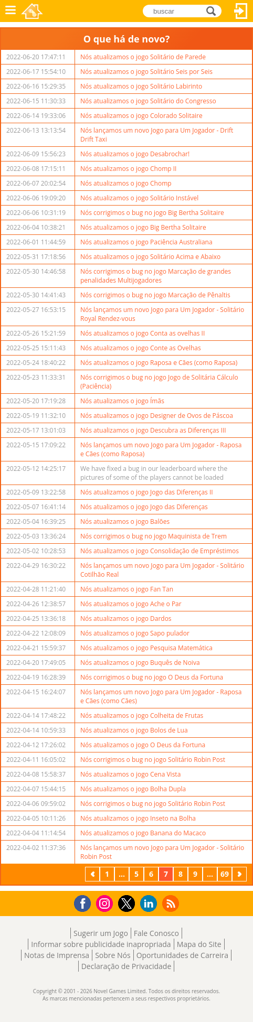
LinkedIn (150, 903)
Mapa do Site (199, 944)
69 (224, 874)
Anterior (93, 874)
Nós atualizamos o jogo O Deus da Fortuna (142, 744)
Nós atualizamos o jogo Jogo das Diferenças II (146, 492)
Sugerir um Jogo (100, 933)
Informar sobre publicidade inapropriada (101, 944)
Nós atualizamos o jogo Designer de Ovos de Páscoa (156, 415)
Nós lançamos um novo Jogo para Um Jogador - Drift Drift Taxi (156, 135)
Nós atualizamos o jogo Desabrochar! (134, 153)
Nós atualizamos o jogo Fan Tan (126, 589)
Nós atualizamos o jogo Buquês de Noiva (140, 662)
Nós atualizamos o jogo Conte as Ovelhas (140, 347)
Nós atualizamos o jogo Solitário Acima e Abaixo (150, 256)
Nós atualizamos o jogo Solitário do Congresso (148, 100)
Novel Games (32, 11)
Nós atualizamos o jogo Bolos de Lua (134, 730)
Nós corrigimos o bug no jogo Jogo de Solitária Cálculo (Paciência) (159, 382)
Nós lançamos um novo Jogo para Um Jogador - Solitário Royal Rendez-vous (162, 314)
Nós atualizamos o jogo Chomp (126, 183)
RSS (171, 903)
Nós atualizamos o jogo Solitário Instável (139, 197)
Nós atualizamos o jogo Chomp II (128, 168)
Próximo (240, 874)
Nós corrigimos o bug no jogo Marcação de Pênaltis (155, 295)
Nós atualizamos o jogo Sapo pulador (134, 633)
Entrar (241, 11)
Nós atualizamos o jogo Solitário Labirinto (141, 86)
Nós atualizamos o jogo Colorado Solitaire (141, 115)
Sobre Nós (113, 955)
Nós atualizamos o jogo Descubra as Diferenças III (153, 430)
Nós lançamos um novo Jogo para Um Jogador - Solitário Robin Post (162, 852)
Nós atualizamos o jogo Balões (125, 521)
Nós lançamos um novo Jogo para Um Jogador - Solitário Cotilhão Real (162, 570)
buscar (214, 10)
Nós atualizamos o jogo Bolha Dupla (133, 788)
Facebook (85, 902)
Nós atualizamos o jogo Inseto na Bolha (138, 818)
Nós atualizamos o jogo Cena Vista (130, 774)
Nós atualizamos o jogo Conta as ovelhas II (142, 333)
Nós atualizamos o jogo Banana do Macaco (143, 833)
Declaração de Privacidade (126, 966)
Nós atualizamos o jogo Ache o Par (131, 603)
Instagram (106, 902)
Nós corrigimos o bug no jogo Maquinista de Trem (153, 536)
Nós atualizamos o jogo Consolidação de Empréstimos (159, 550)
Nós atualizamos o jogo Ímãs (122, 400)
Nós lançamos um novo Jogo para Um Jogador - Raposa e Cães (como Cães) (160, 696)
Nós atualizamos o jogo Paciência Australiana (146, 242)
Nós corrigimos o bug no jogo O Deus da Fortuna (151, 677)
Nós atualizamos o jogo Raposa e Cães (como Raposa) (158, 362)
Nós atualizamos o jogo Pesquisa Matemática (146, 647)
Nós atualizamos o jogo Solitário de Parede (143, 56)
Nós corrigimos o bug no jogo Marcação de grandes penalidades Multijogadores (155, 276)
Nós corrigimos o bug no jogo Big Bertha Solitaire (152, 212)
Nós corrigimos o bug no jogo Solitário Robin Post (152, 759)
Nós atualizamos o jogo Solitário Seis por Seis (146, 71)
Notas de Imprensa (56, 955)
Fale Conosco (156, 933)
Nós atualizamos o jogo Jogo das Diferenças (144, 506)
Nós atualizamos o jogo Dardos (126, 618)
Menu (10, 11)
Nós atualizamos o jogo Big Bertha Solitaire (143, 227)
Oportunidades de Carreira (182, 955)
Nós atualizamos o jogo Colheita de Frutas (141, 715)
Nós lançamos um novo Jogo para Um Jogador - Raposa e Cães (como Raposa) (160, 449)
